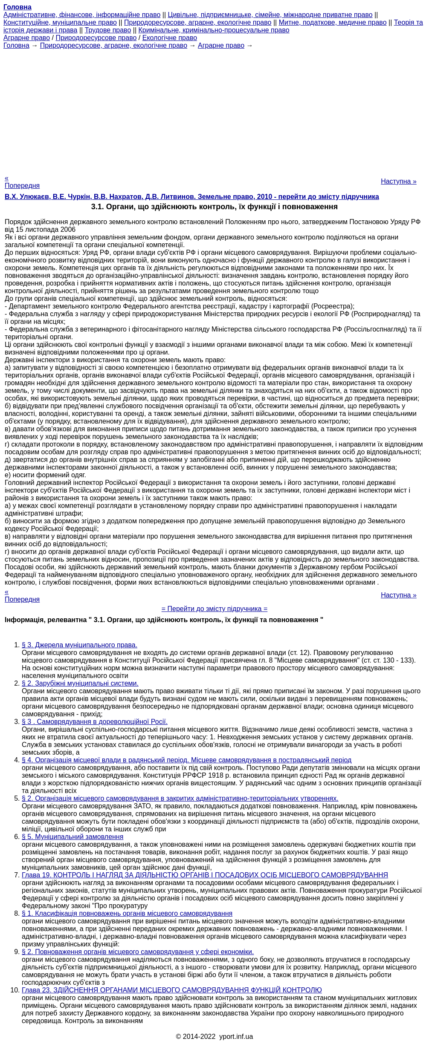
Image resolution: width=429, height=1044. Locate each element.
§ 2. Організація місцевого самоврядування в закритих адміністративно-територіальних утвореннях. (180, 798)
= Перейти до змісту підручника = (215, 608)
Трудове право (108, 30)
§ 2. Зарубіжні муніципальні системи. (80, 683)
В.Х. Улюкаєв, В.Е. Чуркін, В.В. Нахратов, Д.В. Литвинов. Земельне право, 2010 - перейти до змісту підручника (192, 196)
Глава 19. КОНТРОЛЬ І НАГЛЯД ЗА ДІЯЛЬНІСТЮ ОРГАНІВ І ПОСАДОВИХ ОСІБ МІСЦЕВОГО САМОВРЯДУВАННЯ (205, 875)
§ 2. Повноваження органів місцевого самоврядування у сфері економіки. (138, 951)
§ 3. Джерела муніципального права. (79, 645)
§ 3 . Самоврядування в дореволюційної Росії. (95, 721)
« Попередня (22, 181)
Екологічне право (169, 37)
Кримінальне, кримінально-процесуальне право (214, 30)
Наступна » (399, 181)
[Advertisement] (214, 109)
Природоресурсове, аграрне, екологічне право (197, 22)
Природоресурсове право (95, 37)
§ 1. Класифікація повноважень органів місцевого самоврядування (127, 913)
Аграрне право (26, 37)
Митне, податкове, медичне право (333, 22)
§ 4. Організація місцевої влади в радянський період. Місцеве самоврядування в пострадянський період (186, 760)
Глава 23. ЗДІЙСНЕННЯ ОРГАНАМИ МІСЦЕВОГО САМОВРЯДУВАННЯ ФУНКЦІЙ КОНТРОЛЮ (172, 990)
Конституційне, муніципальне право (60, 22)
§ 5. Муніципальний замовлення (72, 836)
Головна (16, 45)
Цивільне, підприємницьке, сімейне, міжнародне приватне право (270, 14)
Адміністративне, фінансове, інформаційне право (81, 14)
